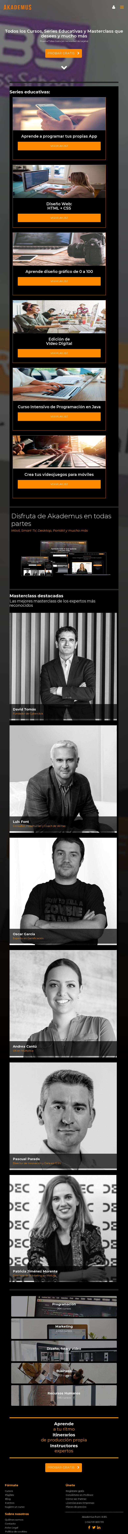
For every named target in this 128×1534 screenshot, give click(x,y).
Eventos (9, 1502)
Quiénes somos (14, 1519)
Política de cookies (16, 1531)
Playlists (9, 1494)
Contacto (10, 1523)
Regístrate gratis (75, 1490)
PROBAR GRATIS (64, 53)
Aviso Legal (11, 1527)
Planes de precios (76, 1506)
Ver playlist (59, 146)
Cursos (9, 1490)
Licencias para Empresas (80, 1502)
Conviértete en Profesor (79, 1494)
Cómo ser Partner (76, 1498)
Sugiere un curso (15, 1506)
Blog (8, 1498)
